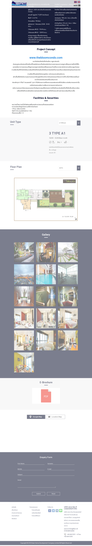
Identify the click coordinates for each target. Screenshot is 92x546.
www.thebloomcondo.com (46, 57)
